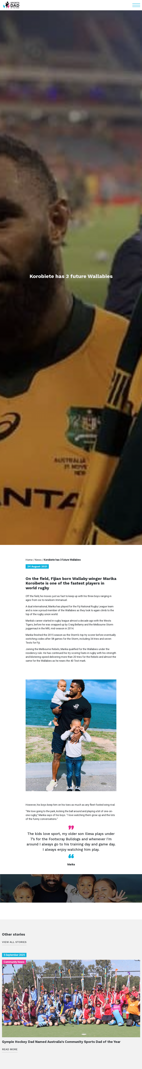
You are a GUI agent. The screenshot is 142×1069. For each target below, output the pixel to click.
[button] (136, 5)
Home (29, 559)
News (38, 559)
